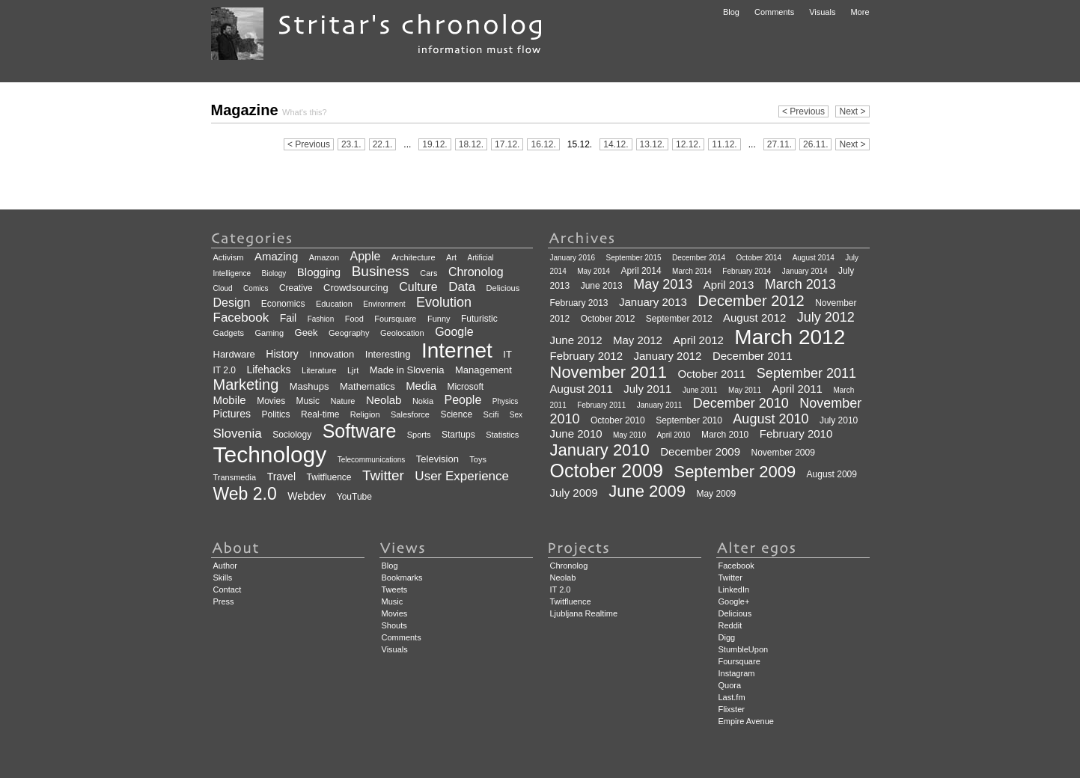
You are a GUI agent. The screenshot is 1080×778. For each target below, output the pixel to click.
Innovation (331, 354)
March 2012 (789, 337)
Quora (730, 685)
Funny (439, 318)
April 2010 (673, 435)
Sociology (291, 434)
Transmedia (235, 477)
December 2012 (751, 300)
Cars (428, 273)
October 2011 (712, 373)
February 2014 (746, 271)
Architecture (413, 257)
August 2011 (581, 388)
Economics (283, 303)
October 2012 (608, 318)
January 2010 (600, 450)
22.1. (383, 144)
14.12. (615, 144)
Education (334, 303)
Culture (418, 287)
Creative (296, 288)
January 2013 (653, 301)
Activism (228, 257)
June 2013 (602, 286)
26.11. (815, 144)
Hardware (234, 354)
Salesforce (410, 414)
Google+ (734, 601)
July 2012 (826, 317)
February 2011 (601, 405)
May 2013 (662, 284)
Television (437, 459)
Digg (727, 637)
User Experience (462, 476)
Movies (271, 401)
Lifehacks (268, 370)
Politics (276, 414)
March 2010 (724, 434)
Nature (342, 400)
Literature (319, 370)
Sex (516, 415)
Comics (255, 288)
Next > (852, 111)
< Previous (803, 111)
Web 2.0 (245, 493)
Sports (419, 434)
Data (461, 287)
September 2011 (806, 373)
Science (456, 414)
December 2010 (741, 403)
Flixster (732, 709)
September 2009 (735, 471)
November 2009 (782, 452)
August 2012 (754, 317)
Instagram (737, 673)
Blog (731, 11)
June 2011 (700, 390)
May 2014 (593, 271)
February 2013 (579, 303)
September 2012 (679, 318)
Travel (281, 477)
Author (225, 565)
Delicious (503, 288)
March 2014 (692, 271)
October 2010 (618, 420)
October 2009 (607, 470)
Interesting (388, 354)
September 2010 (689, 420)
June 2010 (576, 433)
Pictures (232, 414)
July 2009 (574, 492)
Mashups (309, 386)
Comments (774, 11)
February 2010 (796, 433)
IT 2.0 (224, 370)
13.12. (652, 144)
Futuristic (479, 318)
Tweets (395, 589)
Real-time (320, 414)
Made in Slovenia (407, 370)
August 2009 (832, 474)
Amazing (276, 256)
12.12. (688, 144)
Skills (223, 577)
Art (451, 257)
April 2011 (797, 388)
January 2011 (660, 405)
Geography (349, 332)
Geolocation (402, 332)
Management (483, 370)
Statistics (502, 434)
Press (223, 601)
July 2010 (839, 420)
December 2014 (698, 258)
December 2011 (753, 355)
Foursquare (395, 318)
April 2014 (641, 271)
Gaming (269, 332)
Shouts (394, 625)
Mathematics (367, 386)
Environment (384, 304)
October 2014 (759, 258)
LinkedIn (734, 589)
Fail (288, 318)
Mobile (229, 399)
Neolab (384, 399)
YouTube (354, 496)
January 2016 (573, 258)
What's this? (304, 112)
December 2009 (700, 451)
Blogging (319, 272)
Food (354, 318)
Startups (458, 434)
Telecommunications (372, 460)
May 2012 (637, 340)
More (859, 11)
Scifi (491, 414)
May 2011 (744, 390)
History (282, 354)
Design (232, 302)
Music (308, 401)
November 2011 (609, 372)
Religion (365, 414)
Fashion (321, 319)
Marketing (246, 384)
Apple (365, 256)
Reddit (730, 625)
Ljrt (353, 370)
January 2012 (668, 355)
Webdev (306, 496)
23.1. (351, 144)
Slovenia (237, 433)
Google (454, 331)
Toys (477, 459)
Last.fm (732, 697)
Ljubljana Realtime (584, 613)
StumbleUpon (744, 649)
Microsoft (465, 387)
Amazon (324, 257)
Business (380, 271)
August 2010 (770, 418)
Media (421, 385)
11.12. (724, 144)
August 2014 (814, 258)
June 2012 (576, 340)
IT (507, 354)
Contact (227, 589)
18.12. (471, 144)
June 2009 (647, 491)
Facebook (241, 317)
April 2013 (729, 284)
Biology (274, 273)
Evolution (444, 302)
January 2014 (805, 271)
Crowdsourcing (355, 287)
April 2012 (698, 340)
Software (360, 430)
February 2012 (586, 355)
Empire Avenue (746, 721)
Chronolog (476, 272)
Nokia (422, 400)
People (462, 399)
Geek (306, 332)
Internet (456, 350)
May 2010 (629, 435)
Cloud (223, 288)
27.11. (779, 144)
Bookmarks (402, 577)
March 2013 (800, 284)
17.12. (507, 144)
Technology (270, 454)
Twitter (383, 475)
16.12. (543, 144)
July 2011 (647, 388)
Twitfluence (328, 477)
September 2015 (634, 258)
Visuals (822, 11)
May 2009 (716, 493)
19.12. (434, 144)
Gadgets (229, 332)
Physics (505, 401)
